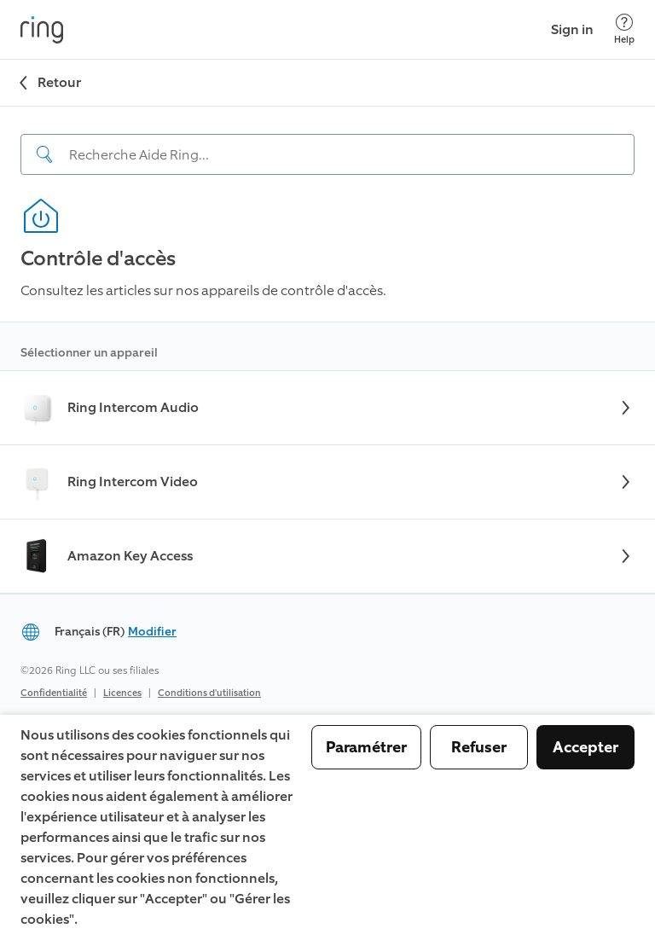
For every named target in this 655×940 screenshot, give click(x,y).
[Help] (624, 29)
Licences (122, 693)
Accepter (585, 747)
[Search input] (327, 154)
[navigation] (327, 141)
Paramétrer (366, 747)
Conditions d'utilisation (209, 693)
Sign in (572, 29)
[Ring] (41, 30)
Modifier (152, 632)
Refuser (479, 747)
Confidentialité (53, 693)
